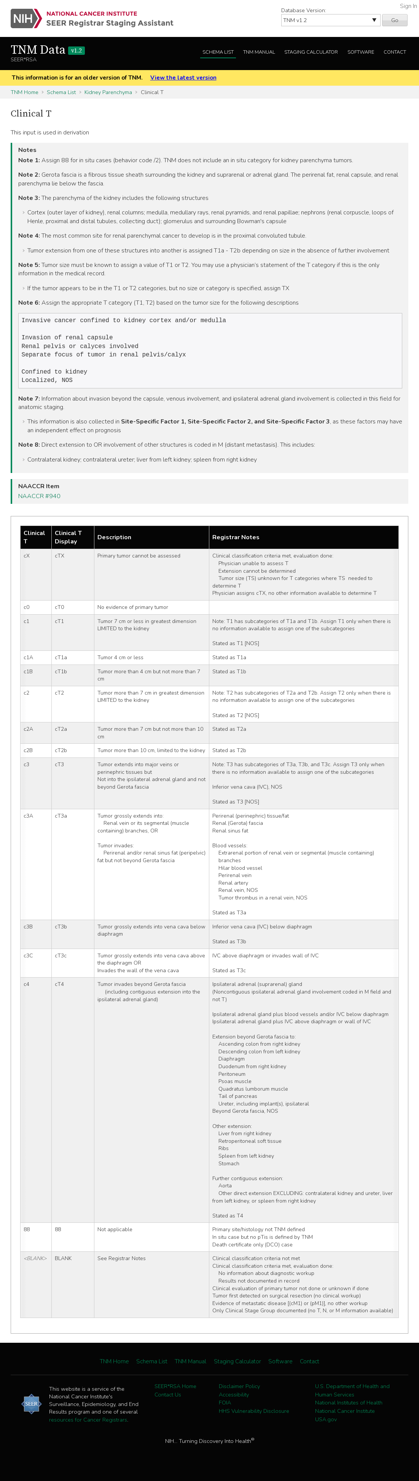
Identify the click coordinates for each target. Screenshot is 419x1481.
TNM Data (48, 50)
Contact (395, 52)
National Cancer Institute (345, 1417)
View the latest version (183, 77)
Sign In (408, 6)
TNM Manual (259, 52)
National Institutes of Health (348, 1408)
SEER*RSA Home (175, 1392)
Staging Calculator (311, 52)
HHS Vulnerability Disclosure (254, 1417)
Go (394, 20)
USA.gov (326, 1425)
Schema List (218, 52)
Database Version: (303, 10)
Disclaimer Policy (239, 1392)
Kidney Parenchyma (108, 92)
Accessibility (234, 1400)
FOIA (225, 1408)
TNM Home (24, 92)
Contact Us (168, 1400)
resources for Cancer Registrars (88, 1426)
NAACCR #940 (39, 502)
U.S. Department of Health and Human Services (352, 1396)
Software (360, 52)
